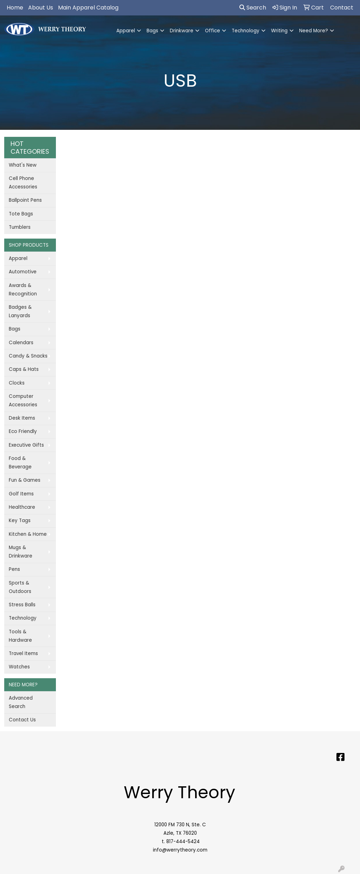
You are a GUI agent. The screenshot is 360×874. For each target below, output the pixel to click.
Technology (245, 30)
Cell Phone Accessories (23, 182)
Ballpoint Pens (25, 200)
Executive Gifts (26, 445)
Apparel (125, 30)
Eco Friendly (23, 431)
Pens (14, 569)
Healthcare (22, 507)
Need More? (313, 30)
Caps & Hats (24, 369)
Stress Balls (22, 604)
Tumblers (20, 227)
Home (15, 8)
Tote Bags (21, 214)
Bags (152, 30)
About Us (40, 8)
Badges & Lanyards (20, 311)
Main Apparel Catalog (88, 8)
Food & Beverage (20, 462)
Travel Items (23, 653)
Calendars (21, 342)
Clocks (17, 383)
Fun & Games (24, 480)
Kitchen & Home (28, 534)
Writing (279, 30)
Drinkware (181, 30)
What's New (23, 165)
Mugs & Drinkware (20, 551)
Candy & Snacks (28, 356)
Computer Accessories (23, 400)
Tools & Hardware (20, 635)
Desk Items (22, 418)
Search (252, 8)
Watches (19, 666)
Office (212, 30)
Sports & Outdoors (20, 587)
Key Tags (20, 520)
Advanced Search (21, 702)
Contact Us (22, 719)
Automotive (23, 271)
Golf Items (21, 494)
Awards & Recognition (23, 289)
